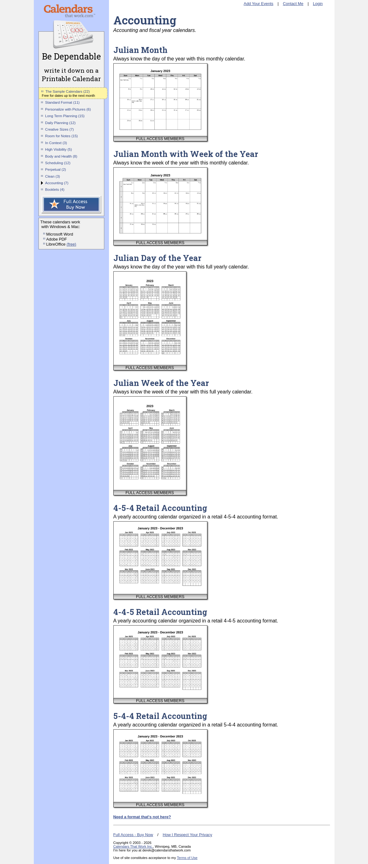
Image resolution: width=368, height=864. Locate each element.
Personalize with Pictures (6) (68, 109)
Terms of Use (187, 858)
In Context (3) (56, 143)
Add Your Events (258, 3)
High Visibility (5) (58, 149)
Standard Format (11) (62, 102)
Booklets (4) (54, 189)
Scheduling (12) (57, 163)
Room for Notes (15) (61, 136)
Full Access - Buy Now (133, 834)
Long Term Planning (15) (65, 116)
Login (318, 3)
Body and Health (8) (61, 156)
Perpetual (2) (55, 169)
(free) (71, 244)
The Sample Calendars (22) (67, 91)
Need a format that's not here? (142, 817)
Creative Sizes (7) (59, 129)
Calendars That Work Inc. (133, 846)
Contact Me (293, 3)
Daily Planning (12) (60, 123)
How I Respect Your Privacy (187, 834)
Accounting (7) (56, 183)
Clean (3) (52, 176)
